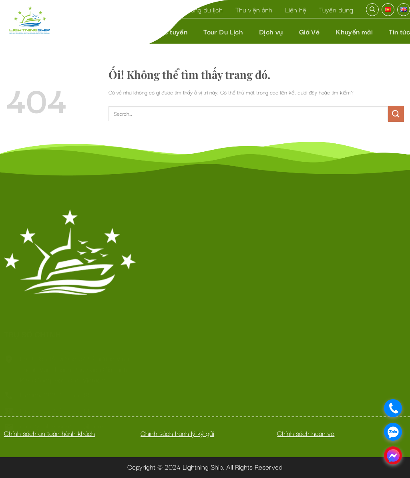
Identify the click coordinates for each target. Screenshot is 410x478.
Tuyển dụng (336, 9)
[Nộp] (396, 113)
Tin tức (399, 31)
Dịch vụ (271, 31)
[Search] (372, 9)
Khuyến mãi (354, 31)
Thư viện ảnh (253, 9)
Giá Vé (309, 31)
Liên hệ (295, 9)
